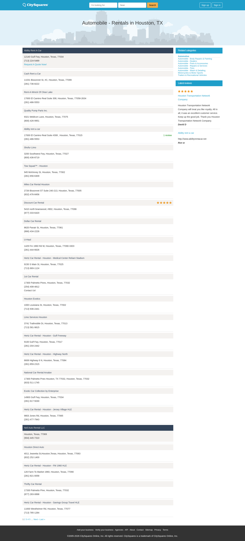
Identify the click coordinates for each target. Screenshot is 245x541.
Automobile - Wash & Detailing (191, 70)
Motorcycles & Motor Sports (190, 73)
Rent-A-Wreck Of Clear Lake (38, 92)
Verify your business (104, 530)
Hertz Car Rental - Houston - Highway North (46, 354)
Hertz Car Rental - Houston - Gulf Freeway (45, 335)
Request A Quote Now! (35, 64)
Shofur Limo (30, 147)
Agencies (119, 530)
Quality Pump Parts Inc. (36, 110)
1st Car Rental (31, 276)
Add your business (85, 530)
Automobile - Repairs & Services (192, 66)
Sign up (205, 5)
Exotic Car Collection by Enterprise (41, 391)
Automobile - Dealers (187, 61)
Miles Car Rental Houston (37, 184)
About (132, 530)
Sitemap (149, 530)
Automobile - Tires (186, 68)
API (126, 530)
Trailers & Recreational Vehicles (192, 75)
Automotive (183, 56)
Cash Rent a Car (32, 73)
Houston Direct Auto (34, 447)
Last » (42, 519)
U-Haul (27, 239)
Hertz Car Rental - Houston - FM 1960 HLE (45, 465)
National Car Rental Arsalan (38, 372)
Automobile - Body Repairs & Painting (195, 59)
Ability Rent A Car (32, 50)
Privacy (157, 530)
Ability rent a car (32, 129)
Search (152, 5)
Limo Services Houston (35, 317)
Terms (165, 530)
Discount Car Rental (34, 202)
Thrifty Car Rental (33, 484)
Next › (36, 519)
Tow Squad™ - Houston (36, 166)
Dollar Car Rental (32, 221)
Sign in (217, 5)
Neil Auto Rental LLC (34, 428)
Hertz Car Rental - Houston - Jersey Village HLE (48, 409)
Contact (140, 530)
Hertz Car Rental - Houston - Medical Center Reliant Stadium (54, 258)
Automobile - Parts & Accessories (193, 63)
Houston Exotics (32, 298)
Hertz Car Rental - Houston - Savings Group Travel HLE (51, 502)
